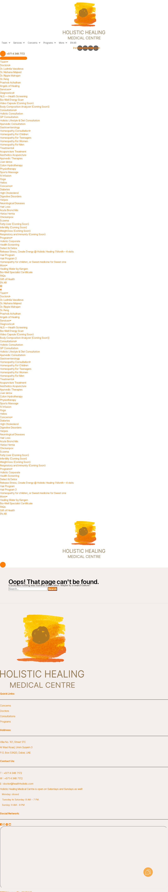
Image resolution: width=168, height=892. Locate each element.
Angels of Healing (9, 86)
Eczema (4, 220)
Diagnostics (7, 92)
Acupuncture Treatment (13, 151)
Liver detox (6, 161)
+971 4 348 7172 (13, 773)
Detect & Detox (8, 248)
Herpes (4, 199)
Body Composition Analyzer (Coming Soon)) (24, 106)
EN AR (73, 42)
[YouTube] (10, 824)
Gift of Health (7, 279)
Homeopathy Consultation (15, 130)
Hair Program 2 (8, 258)
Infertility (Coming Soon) (13, 227)
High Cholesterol (9, 192)
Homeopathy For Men (12, 144)
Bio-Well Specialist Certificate (16, 272)
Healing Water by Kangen (14, 268)
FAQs (3, 275)
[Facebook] (1, 824)
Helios (3, 182)
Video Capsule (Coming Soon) (17, 103)
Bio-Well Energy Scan (12, 99)
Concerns (34, 42)
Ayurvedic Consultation (12, 123)
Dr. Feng (4, 79)
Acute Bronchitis (9, 210)
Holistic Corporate (10, 241)
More (63, 42)
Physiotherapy (8, 168)
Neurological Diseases (12, 203)
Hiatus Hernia (7, 213)
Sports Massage (9, 172)
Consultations (8, 110)
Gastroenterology (10, 127)
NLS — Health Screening (13, 96)
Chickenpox (7, 217)
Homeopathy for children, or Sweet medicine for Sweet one (33, 261)
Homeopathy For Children (14, 134)
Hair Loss (5, 206)
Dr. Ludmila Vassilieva (11, 68)
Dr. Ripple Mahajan (10, 75)
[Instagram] (4, 824)
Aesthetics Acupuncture (13, 155)
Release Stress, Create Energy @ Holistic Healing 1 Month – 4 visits (37, 251)
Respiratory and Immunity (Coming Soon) (22, 234)
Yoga (3, 179)
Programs (49, 42)
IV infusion (5, 175)
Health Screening (9, 244)
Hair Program (7, 255)
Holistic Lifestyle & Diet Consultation (20, 120)
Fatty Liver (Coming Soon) (14, 224)
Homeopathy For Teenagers (15, 137)
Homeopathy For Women (14, 141)
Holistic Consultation (11, 113)
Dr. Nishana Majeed (10, 72)
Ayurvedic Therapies (11, 158)
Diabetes (5, 189)
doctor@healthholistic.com (18, 783)
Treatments (7, 148)
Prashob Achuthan (10, 82)
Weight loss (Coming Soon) (15, 230)
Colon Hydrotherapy (11, 165)
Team (6, 42)
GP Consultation (9, 117)
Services (19, 42)
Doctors (5, 65)
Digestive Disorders (10, 196)
